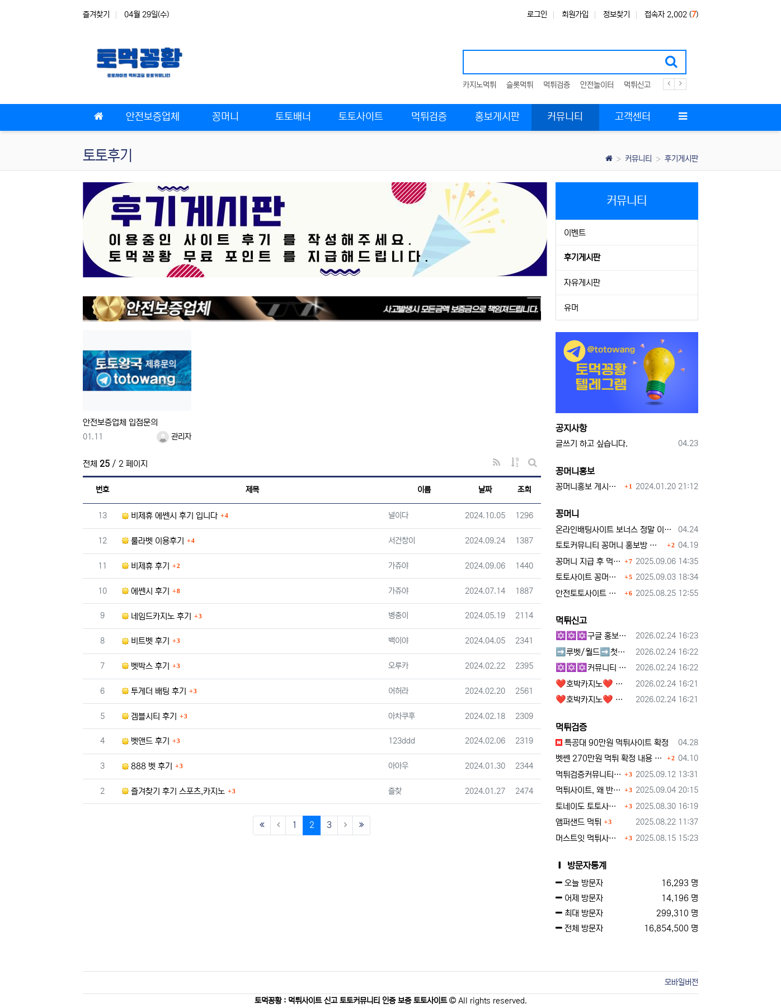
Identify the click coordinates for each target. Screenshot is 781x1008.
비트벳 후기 (146, 641)
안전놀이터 (597, 85)
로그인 (537, 14)
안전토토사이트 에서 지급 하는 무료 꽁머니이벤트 (589, 593)
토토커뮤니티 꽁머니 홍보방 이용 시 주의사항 (610, 545)
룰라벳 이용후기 (153, 541)
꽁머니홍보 (575, 471)
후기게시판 (681, 158)
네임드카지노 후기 (156, 616)
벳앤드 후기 (146, 741)
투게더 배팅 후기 (154, 691)
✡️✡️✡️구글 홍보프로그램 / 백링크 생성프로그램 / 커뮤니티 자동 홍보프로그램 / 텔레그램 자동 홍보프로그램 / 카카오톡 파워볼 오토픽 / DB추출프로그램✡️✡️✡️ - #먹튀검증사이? (594, 636)
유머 (571, 308)
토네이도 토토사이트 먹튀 (589, 806)
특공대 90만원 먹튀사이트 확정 (612, 742)
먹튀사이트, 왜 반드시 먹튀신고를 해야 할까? (589, 790)
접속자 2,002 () (671, 14)
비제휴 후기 (146, 566)
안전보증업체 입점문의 (120, 422)
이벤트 (575, 233)
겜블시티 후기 (149, 716)
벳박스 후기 (146, 666)
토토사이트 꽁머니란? (589, 577)
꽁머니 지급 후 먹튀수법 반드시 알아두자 (589, 561)
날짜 (485, 489)
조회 (524, 489)
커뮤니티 (638, 158)
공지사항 (571, 428)
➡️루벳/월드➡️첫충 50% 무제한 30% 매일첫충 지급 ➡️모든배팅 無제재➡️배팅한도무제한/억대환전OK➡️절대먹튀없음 (594, 652)
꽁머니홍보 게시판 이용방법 (589, 486)
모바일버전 (681, 982)
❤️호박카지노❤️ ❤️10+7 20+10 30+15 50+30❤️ (594, 684)
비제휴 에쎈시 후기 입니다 (170, 515)
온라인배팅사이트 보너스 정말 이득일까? (615, 529)
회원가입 (575, 14)
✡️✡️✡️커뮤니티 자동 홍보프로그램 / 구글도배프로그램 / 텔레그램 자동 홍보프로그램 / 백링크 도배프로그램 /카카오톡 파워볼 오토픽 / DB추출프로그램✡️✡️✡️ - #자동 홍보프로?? (594, 668)
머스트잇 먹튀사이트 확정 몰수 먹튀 (589, 838)
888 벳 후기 (147, 766)
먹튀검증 (556, 85)
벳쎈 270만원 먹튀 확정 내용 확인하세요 (610, 758)
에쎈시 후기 (146, 591)
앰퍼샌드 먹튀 (578, 822)
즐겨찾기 (96, 14)
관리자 (174, 436)
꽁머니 (567, 514)
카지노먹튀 (479, 85)
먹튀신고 (637, 85)
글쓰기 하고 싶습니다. (592, 443)
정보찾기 (616, 14)
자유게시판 (582, 282)
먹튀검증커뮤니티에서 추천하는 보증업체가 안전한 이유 (589, 774)
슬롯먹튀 (519, 85)
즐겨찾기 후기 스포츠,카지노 (173, 791)
